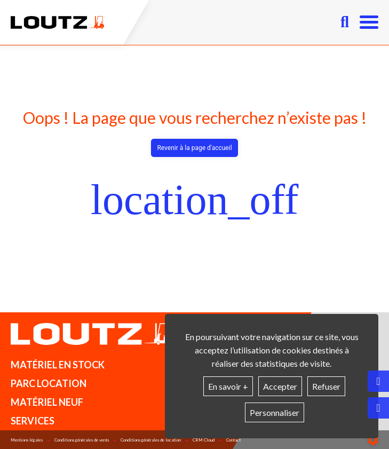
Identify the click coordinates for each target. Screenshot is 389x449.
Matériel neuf (47, 402)
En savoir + (228, 386)
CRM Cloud (204, 440)
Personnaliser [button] (274, 412)
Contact (233, 440)
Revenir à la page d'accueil (194, 148)
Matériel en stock (58, 365)
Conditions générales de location (151, 440)
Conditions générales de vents (81, 440)
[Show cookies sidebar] (373, 440)
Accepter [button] (280, 386)
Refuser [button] (326, 386)
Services (32, 421)
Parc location (48, 383)
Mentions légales (27, 440)
